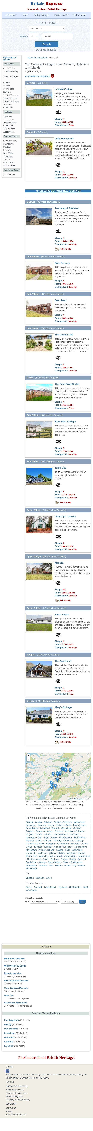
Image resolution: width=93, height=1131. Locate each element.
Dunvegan (31, 837)
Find (27, 901)
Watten (81, 865)
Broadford (45, 828)
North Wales (75, 887)
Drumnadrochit (61, 834)
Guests (24, 36)
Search (46, 44)
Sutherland (8, 126)
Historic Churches (11, 95)
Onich (46, 859)
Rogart (72, 859)
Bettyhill (60, 825)
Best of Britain (79, 15)
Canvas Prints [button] (61, 15)
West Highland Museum (16, 980)
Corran (39, 831)
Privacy (9, 1111)
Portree (64, 859)
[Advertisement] (46, 923)
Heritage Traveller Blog (16, 1086)
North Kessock (34, 859)
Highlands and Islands (37, 58)
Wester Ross (9, 132)
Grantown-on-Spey (35, 843)
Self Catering (9, 174)
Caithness (7, 116)
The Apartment (63, 661)
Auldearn (48, 822)
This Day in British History (18, 1100)
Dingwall (30, 834)
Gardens (7, 92)
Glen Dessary (62, 263)
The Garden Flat (64, 334)
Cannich (55, 828)
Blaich (68, 825)
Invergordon (63, 843)
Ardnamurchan (9, 141)
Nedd (59, 856)
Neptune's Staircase (14, 958)
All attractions (9, 68)
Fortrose (30, 840)
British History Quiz (15, 1089)
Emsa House (62, 614)
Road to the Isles (12, 973)
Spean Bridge (54, 862)
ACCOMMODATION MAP (37, 76)
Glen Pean (60, 300)
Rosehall (82, 859)
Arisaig (38, 822)
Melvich (81, 853)
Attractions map (11, 71)
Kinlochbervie (80, 847)
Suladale (43, 865)
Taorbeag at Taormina (67, 208)
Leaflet (70, 799)
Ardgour (29, 822)
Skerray (42, 862)
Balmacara (31, 825)
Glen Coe (9, 995)
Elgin (40, 837)
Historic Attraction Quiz (16, 1093)
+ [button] (28, 756)
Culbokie (69, 831)
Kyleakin (8, 1046)
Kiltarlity (48, 847)
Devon (29, 887)
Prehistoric (8, 107)
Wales (49, 878)
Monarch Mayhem (14, 1096)
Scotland (40, 878)
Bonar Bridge (32, 828)
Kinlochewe (31, 850)
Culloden (79, 831)
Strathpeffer (31, 865)
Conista (77, 828)
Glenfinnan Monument (15, 1003)
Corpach (30, 831)
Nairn (52, 856)
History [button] (25, 15)
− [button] (28, 759)
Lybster (52, 853)
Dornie (39, 834)
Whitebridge (31, 868)
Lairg (67, 850)
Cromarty (48, 831)
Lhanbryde (31, 853)
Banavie (42, 825)
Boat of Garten (80, 825)
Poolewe (54, 859)
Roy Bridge (31, 862)
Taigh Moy (60, 468)
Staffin (65, 862)
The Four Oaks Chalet (67, 384)
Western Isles (9, 129)
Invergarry (50, 843)
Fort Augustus (65, 837)
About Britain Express (16, 1115)
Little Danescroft (64, 138)
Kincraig (57, 847)
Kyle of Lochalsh (46, 850)
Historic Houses (10, 98)
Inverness (75, 843)
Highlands (62, 887)
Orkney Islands (10, 122)
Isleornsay (9, 1037)
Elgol (46, 837)
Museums (7, 104)
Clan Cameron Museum (16, 988)
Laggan (59, 850)
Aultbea (57, 822)
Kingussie (68, 847)
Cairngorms (8, 144)
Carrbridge (66, 828)
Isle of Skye (8, 119)
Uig (74, 865)
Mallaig (61, 853)
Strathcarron (76, 862)
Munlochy (43, 856)
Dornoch (48, 834)
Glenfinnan (68, 840)
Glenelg (57, 840)
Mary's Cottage (63, 707)
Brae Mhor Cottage (65, 421)
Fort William (79, 837)
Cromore (59, 831)
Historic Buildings (11, 101)
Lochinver (42, 853)
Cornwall (38, 887)
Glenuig (79, 840)
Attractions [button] (11, 15)
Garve (39, 840)
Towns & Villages (10, 76)
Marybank (71, 853)
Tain (51, 865)
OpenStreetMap (78, 799)
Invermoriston (11, 1029)
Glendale (47, 840)
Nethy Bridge (70, 856)
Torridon (67, 865)
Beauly (51, 825)
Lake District (50, 887)
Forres (54, 837)
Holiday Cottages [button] (41, 15)
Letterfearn (77, 850)
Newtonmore (84, 856)
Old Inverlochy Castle (15, 966)
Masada (59, 563)
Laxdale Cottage (64, 89)
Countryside (8, 89)
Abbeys (6, 83)
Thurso (58, 865)
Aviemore (67, 822)
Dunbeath (74, 834)
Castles (6, 86)
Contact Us (11, 1108)
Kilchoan (38, 847)
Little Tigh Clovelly (65, 516)
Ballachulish (79, 822)
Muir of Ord (31, 856)
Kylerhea (8, 1042)
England (30, 878)
